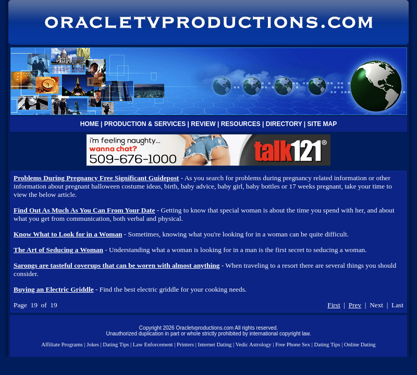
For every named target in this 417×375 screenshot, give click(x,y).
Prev (355, 305)
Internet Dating (215, 344)
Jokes (93, 344)
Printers (185, 344)
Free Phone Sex (292, 344)
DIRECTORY (284, 124)
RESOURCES (241, 124)
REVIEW (203, 124)
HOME (89, 124)
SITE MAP (322, 124)
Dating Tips (116, 344)
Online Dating (360, 344)
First (333, 305)
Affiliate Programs (61, 344)
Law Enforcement (153, 344)
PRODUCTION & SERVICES (145, 124)
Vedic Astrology (254, 344)
